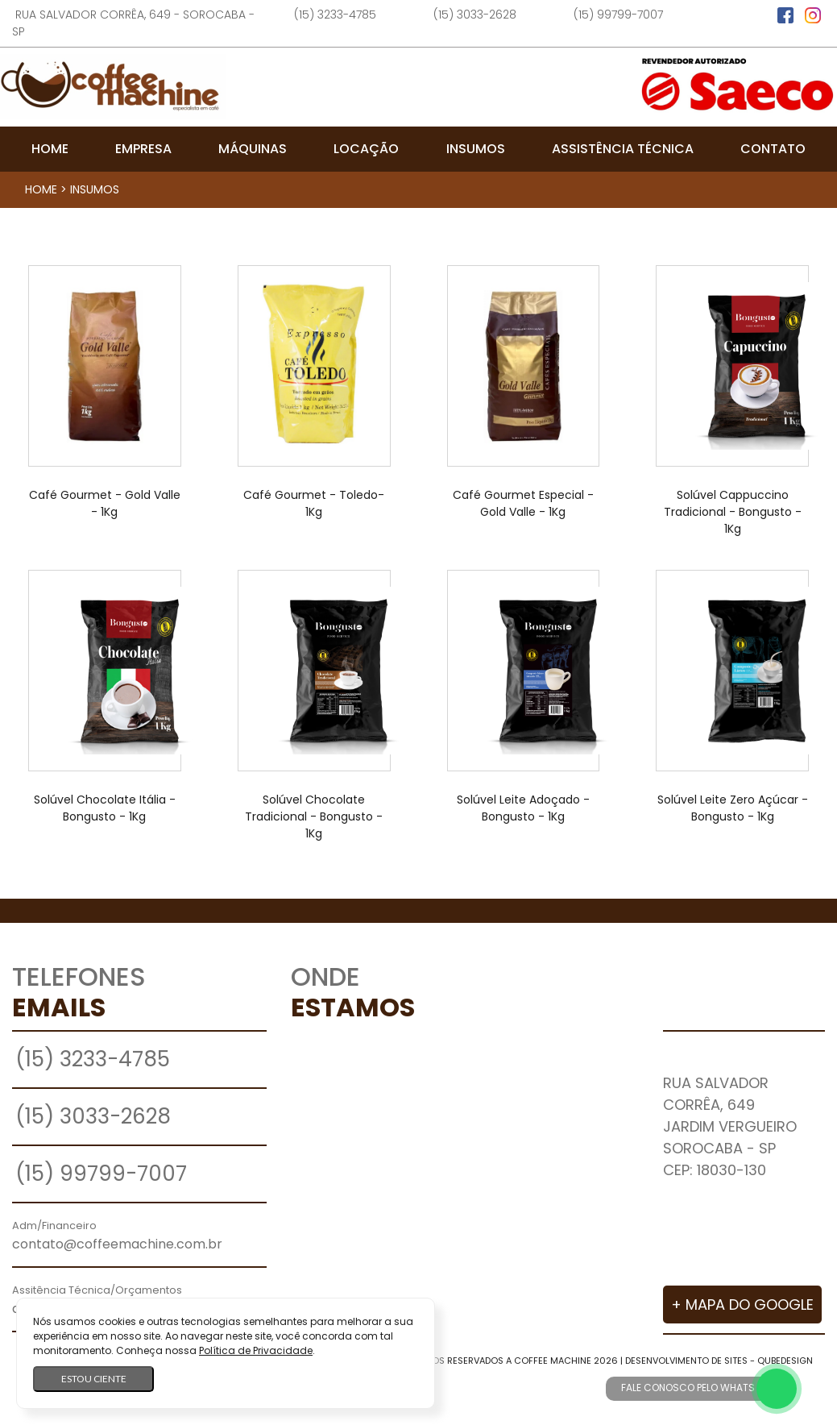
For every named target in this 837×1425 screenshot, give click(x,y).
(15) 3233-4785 (335, 14)
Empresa (143, 148)
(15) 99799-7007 (618, 14)
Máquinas (252, 148)
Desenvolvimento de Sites (686, 1360)
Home (49, 148)
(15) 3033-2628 (474, 14)
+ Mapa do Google (742, 1304)
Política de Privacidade (256, 1350)
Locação (366, 148)
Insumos (475, 148)
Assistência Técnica (623, 148)
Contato (773, 148)
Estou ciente (93, 1379)
